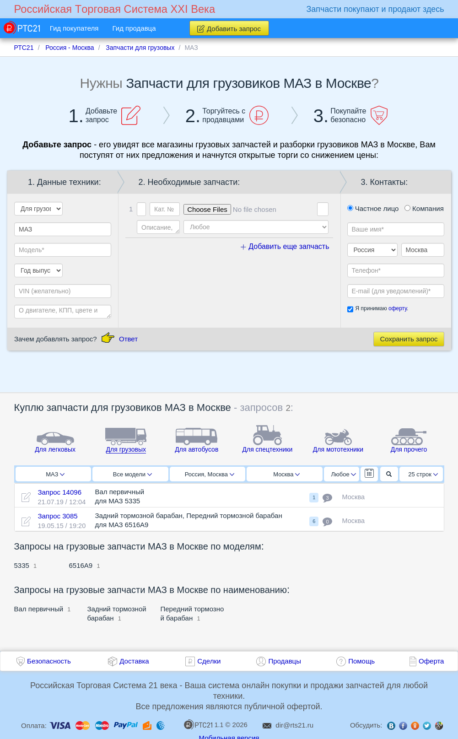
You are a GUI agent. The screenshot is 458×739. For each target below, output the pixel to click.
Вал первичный (39, 609)
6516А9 (81, 565)
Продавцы (284, 661)
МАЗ (55, 474)
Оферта (431, 661)
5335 (21, 565)
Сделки (209, 661)
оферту (397, 308)
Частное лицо (373, 208)
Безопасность (49, 661)
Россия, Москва (209, 474)
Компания (424, 208)
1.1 (203, 724)
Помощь (361, 661)
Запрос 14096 (59, 492)
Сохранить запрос (408, 339)
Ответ (128, 339)
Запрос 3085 (57, 516)
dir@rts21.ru (294, 725)
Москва (286, 474)
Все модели (132, 474)
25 (423, 474)
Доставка (134, 661)
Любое (343, 474)
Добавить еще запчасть (285, 246)
